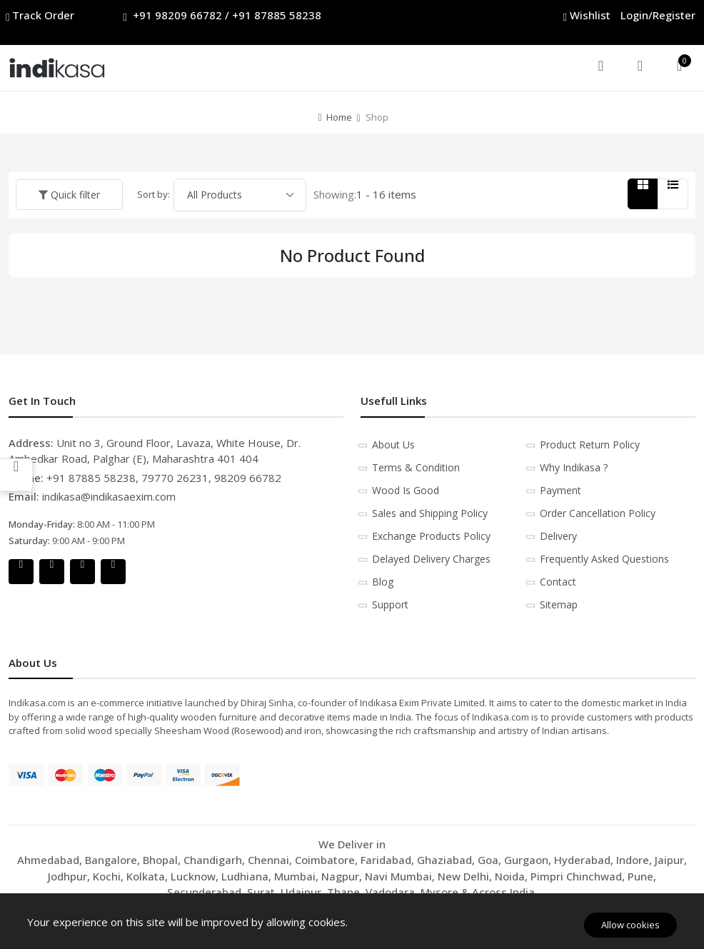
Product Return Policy (590, 444)
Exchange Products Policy (431, 536)
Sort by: (153, 194)
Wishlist (588, 15)
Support (390, 604)
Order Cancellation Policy (597, 513)
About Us (393, 444)
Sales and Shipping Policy (430, 513)
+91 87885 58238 (276, 15)
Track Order (41, 15)
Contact (558, 581)
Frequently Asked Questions (604, 559)
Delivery (558, 536)
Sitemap (559, 604)
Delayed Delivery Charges (431, 559)
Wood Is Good (405, 490)
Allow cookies (630, 924)
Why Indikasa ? (574, 467)
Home (339, 117)
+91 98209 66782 (177, 15)
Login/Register (657, 15)
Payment (560, 490)
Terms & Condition (416, 467)
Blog (382, 581)
